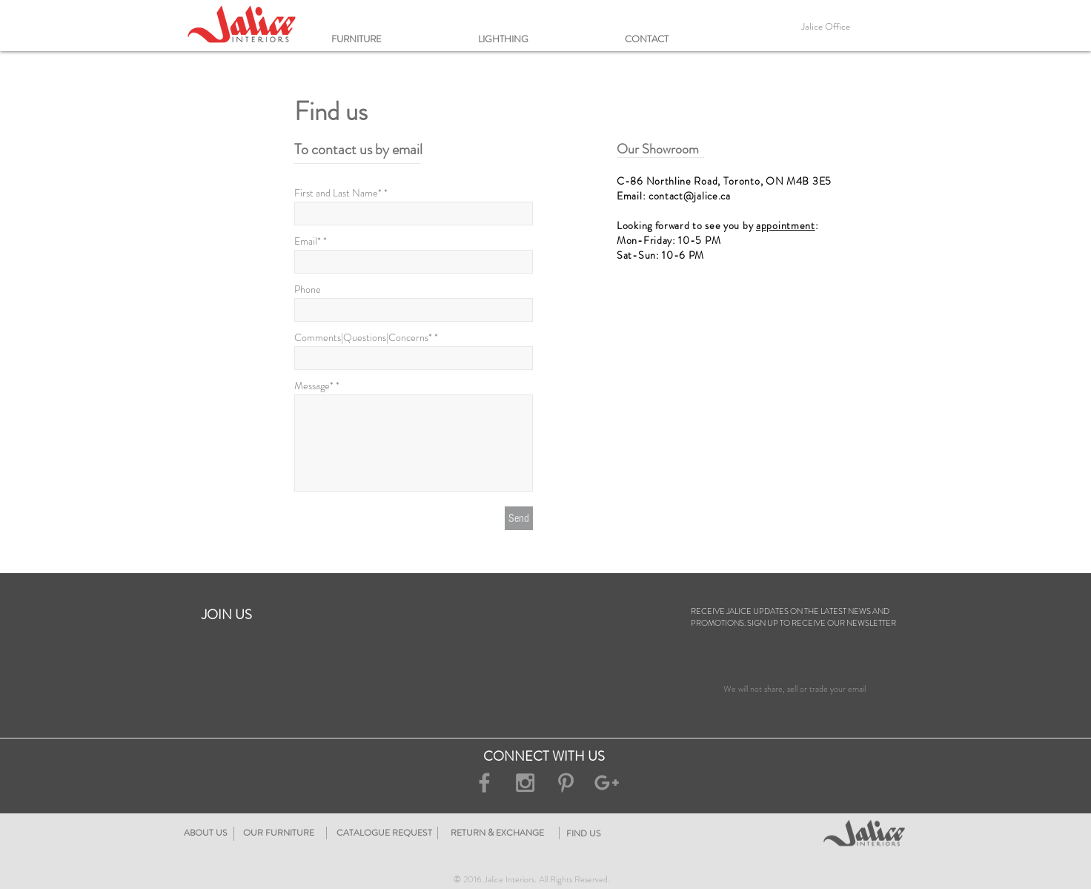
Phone (307, 289)
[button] (397, 39)
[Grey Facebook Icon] (484, 783)
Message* (314, 385)
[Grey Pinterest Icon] (566, 783)
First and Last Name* (338, 193)
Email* (307, 241)
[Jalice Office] (825, 27)
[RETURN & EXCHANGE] (587, 833)
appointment (785, 225)
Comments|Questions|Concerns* (363, 337)
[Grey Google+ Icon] (607, 783)
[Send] (519, 518)
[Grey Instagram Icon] (525, 783)
